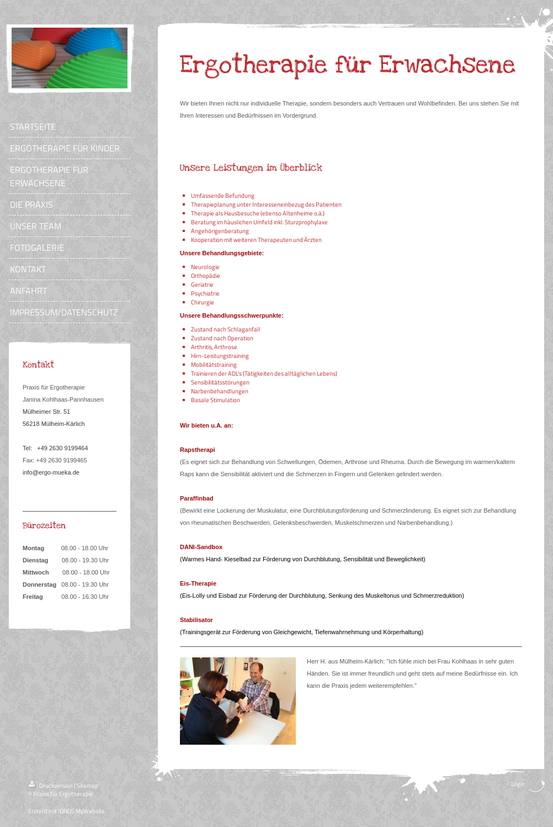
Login (518, 783)
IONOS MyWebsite (81, 811)
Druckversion (51, 785)
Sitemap (87, 785)
